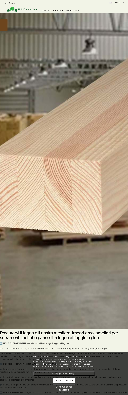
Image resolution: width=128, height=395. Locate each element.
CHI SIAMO (58, 10)
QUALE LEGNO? (72, 10)
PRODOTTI (46, 10)
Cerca (12, 3)
